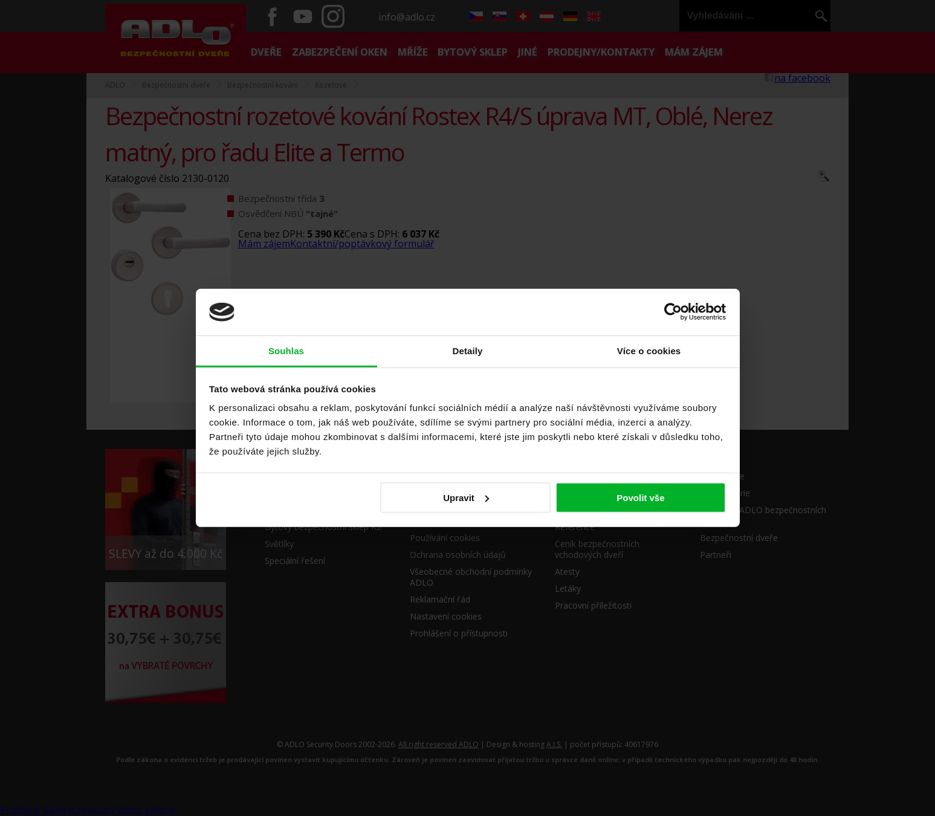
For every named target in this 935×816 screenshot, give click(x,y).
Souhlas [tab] (286, 351)
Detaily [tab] (468, 351)
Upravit (466, 498)
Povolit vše (640, 498)
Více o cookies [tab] (649, 351)
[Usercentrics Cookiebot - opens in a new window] (673, 312)
